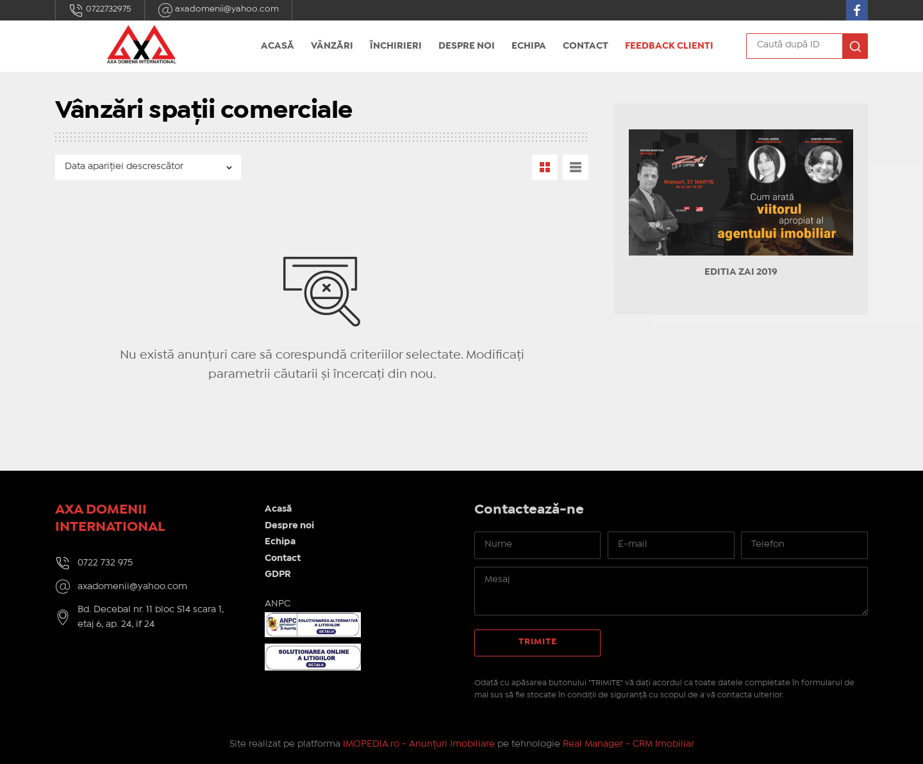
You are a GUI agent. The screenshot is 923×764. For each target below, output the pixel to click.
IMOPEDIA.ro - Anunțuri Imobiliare (419, 744)
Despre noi (466, 46)
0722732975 (100, 10)
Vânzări (332, 46)
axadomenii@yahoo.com (218, 10)
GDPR (278, 574)
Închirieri (396, 46)
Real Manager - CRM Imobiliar (628, 744)
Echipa (528, 46)
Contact (585, 46)
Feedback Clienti (669, 46)
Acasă (277, 46)
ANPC (277, 604)
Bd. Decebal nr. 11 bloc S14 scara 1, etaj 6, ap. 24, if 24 (151, 617)
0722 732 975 (105, 563)
